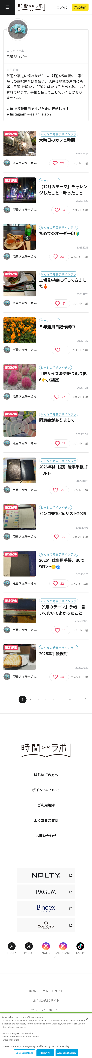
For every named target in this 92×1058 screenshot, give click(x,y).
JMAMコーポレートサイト (46, 991)
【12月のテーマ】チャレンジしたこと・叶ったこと (63, 190)
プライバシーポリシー (46, 1010)
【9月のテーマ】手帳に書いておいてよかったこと (62, 610)
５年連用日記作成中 (57, 326)
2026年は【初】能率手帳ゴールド (63, 470)
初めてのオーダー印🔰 (59, 233)
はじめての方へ (46, 774)
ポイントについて (46, 789)
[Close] (86, 1021)
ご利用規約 (46, 805)
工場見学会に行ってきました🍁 (63, 283)
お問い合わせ (46, 835)
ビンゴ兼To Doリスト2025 (62, 513)
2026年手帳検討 (53, 653)
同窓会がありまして (57, 420)
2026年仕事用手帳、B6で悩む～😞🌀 (61, 563)
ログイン (63, 7)
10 (69, 699)
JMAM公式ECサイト (46, 1000)
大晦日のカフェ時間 (57, 140)
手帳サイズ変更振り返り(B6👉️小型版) (63, 377)
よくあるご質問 (46, 820)
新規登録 (80, 7)
